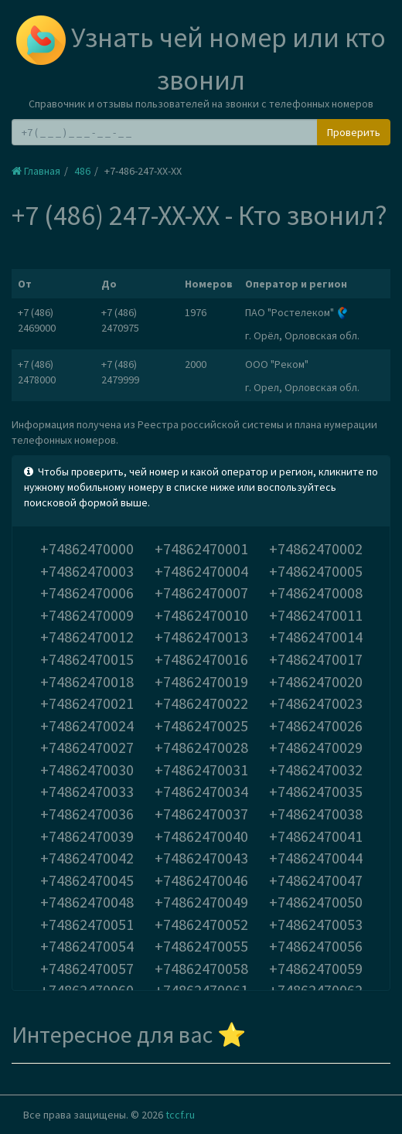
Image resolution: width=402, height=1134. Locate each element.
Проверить (353, 132)
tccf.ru (180, 1115)
